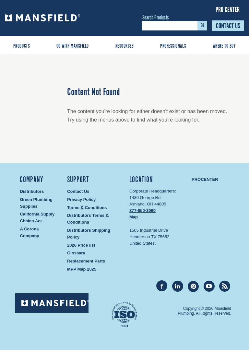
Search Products (155, 18)
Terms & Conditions (87, 207)
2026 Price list (81, 245)
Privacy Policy (81, 199)
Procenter (205, 179)
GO (202, 25)
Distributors (32, 191)
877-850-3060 (142, 210)
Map (133, 217)
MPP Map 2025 (81, 269)
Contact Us (228, 26)
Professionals (173, 46)
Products (21, 46)
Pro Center (228, 10)
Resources (124, 46)
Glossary (76, 253)
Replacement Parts (86, 261)
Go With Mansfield (72, 46)
